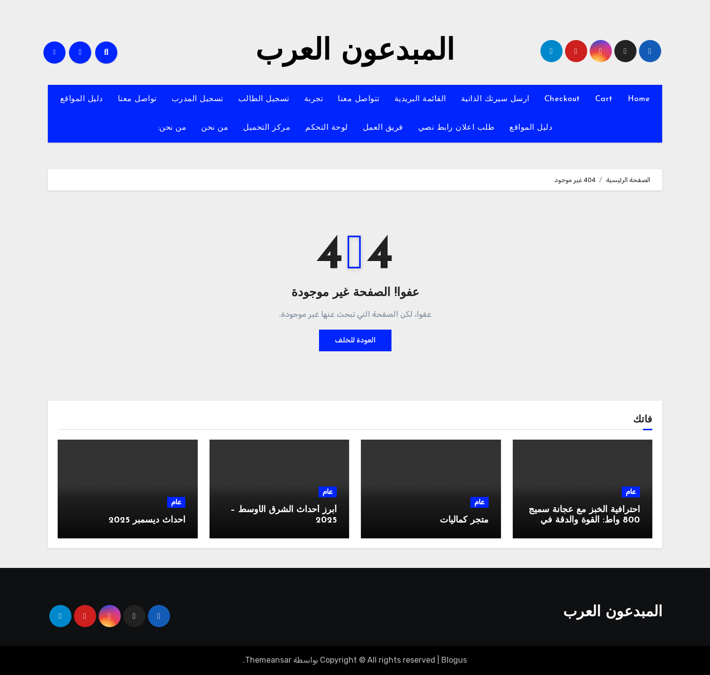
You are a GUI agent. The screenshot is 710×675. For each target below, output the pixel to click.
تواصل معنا (137, 99)
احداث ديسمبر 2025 (146, 520)
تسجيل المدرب (197, 99)
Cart (604, 99)
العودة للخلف (355, 340)
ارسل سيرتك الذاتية (495, 99)
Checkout (562, 99)
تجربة (313, 99)
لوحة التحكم (326, 128)
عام (631, 492)
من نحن (214, 128)
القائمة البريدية (420, 99)
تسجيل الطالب (263, 99)
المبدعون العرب (355, 52)
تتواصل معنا (359, 99)
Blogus (454, 660)
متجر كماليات (464, 520)
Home (639, 99)
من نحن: (172, 128)
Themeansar (268, 660)
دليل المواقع (81, 99)
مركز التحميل (266, 128)
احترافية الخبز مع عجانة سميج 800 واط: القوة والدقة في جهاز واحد (584, 520)
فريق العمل (383, 128)
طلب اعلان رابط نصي (456, 128)
